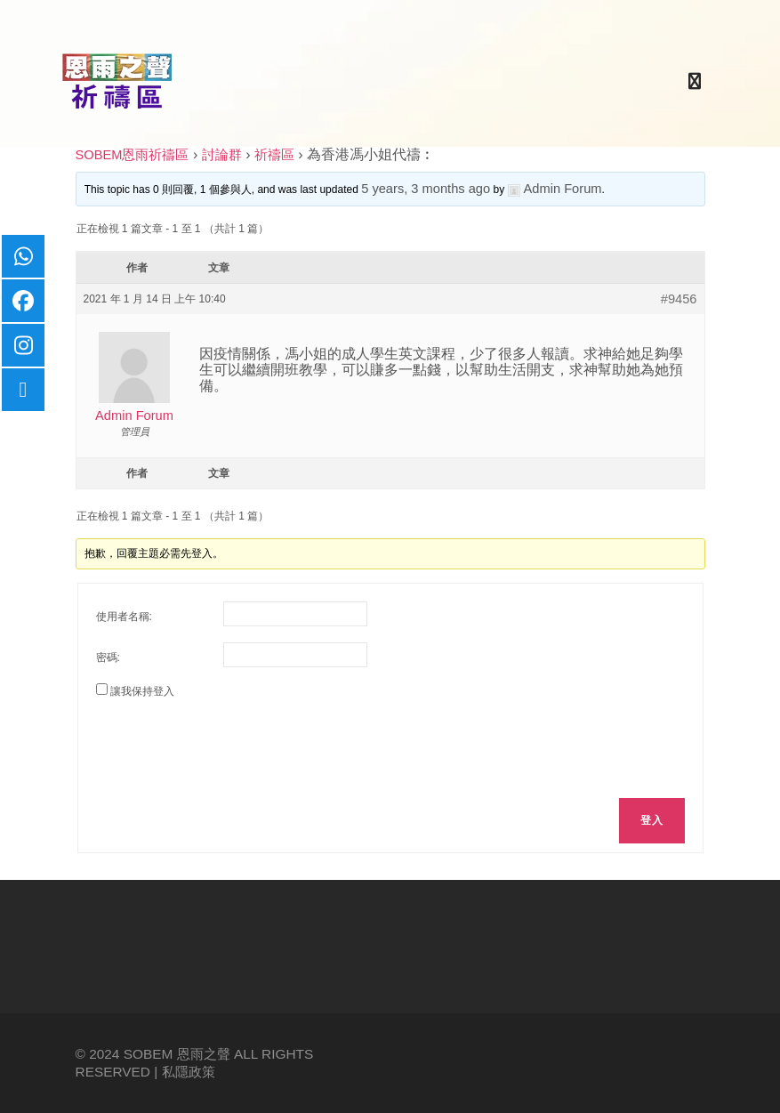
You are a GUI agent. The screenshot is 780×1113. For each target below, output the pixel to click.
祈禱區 (274, 155)
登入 (651, 820)
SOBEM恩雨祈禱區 (132, 155)
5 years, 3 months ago (425, 188)
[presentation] (231, 745)
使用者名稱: (124, 616)
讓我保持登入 (142, 691)
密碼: (108, 657)
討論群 (222, 155)
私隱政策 (188, 1071)
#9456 (679, 299)
